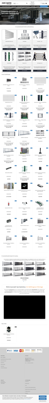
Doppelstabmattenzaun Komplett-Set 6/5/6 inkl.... (24, 173)
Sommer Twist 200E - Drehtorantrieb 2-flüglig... (24, 208)
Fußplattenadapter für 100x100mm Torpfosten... (8, 334)
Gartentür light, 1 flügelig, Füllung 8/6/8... (24, 120)
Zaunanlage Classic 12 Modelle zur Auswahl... (24, 85)
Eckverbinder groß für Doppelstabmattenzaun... (9, 226)
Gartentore (2, 362)
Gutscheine (2, 366)
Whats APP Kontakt (44, 6)
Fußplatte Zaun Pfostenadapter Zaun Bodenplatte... (40, 156)
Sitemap (26, 393)
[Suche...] (14, 3)
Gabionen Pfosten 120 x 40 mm (8, 190)
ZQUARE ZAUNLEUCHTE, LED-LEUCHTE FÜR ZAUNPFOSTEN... (24, 191)
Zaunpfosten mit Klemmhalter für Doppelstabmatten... (24, 103)
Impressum (27, 381)
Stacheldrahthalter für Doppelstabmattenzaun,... (40, 208)
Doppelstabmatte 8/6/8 (8, 102)
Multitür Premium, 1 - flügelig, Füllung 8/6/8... (40, 120)
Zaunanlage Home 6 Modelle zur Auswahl (24, 244)
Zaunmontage (3, 364)
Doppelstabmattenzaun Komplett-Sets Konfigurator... (9, 120)
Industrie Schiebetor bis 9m (24, 225)
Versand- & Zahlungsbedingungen (30, 387)
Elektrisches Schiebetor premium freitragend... (9, 156)
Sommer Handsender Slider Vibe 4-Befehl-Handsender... (40, 191)
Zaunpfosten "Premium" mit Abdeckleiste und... (40, 103)
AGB (26, 385)
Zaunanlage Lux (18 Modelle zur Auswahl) (40, 244)
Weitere (38, 6)
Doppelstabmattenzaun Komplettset (23, 6)
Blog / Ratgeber (3, 357)
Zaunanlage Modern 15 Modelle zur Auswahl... (40, 226)
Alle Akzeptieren (42, 396)
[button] (5, 271)
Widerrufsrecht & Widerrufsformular (30, 389)
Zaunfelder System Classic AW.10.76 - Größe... (8, 85)
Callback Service (27, 391)
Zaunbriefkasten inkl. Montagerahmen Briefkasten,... (24, 156)
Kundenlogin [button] (40, 0)
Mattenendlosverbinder (8, 172)
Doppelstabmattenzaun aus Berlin (6, 359)
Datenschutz (27, 383)
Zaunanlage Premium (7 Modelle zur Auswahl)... (8, 244)
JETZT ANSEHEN (9, 70)
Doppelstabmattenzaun (6, 6)
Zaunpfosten (13, 6)
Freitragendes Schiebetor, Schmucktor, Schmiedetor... (40, 138)
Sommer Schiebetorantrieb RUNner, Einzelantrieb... (40, 173)
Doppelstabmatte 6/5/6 (40, 84)
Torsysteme (33, 6)
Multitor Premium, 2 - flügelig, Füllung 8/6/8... (8, 138)
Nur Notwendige (42, 398)
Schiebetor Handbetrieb (24, 137)
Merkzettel (45, 0)
